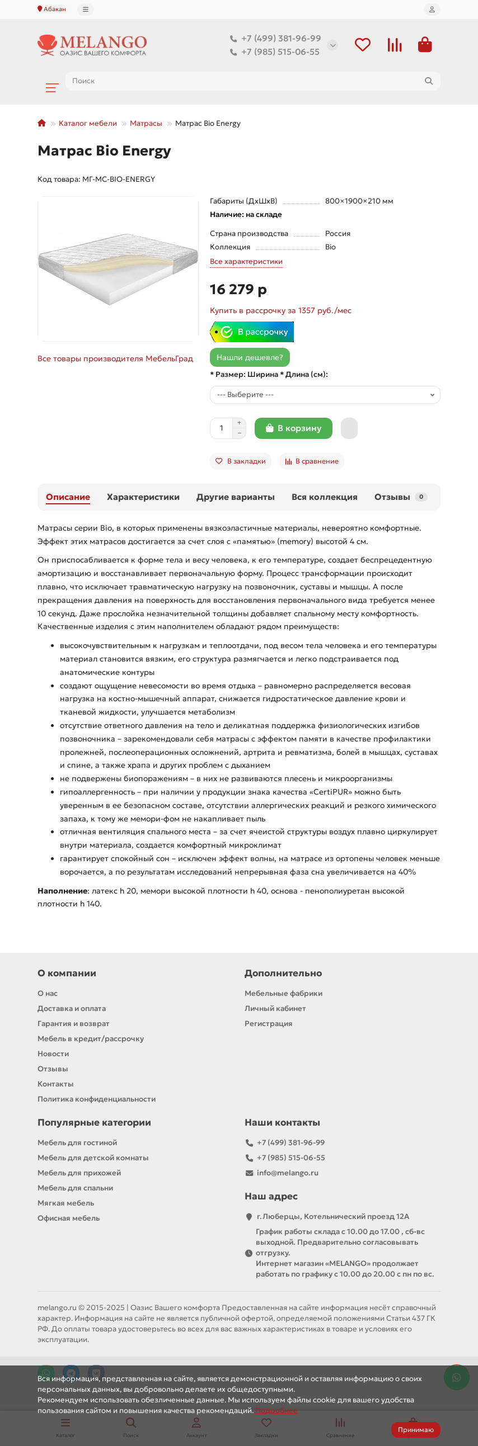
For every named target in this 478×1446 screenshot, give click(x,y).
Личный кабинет (275, 1009)
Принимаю (416, 1429)
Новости (53, 1055)
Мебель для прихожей (79, 1174)
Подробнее (276, 1410)
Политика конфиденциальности (97, 1100)
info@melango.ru (287, 1174)
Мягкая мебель (66, 1204)
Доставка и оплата (72, 1009)
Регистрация (269, 1024)
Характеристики (143, 498)
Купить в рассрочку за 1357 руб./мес (281, 311)
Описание (68, 498)
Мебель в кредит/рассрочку (91, 1040)
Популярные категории (94, 1124)
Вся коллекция (325, 498)
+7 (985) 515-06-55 (273, 52)
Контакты (56, 1085)
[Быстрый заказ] (349, 429)
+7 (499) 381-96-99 (273, 39)
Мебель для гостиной (77, 1144)
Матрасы (146, 124)
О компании (67, 974)
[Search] (252, 82)
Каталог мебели (88, 124)
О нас (48, 994)
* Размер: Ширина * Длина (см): (269, 375)
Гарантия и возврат (74, 1024)
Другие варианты (235, 498)
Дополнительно (283, 974)
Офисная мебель (69, 1219)
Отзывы (401, 498)
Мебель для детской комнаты (93, 1159)
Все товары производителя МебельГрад (115, 360)
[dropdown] (85, 9)
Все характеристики (246, 262)
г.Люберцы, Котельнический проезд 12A (333, 1217)
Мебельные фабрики (283, 994)
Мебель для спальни (75, 1189)
